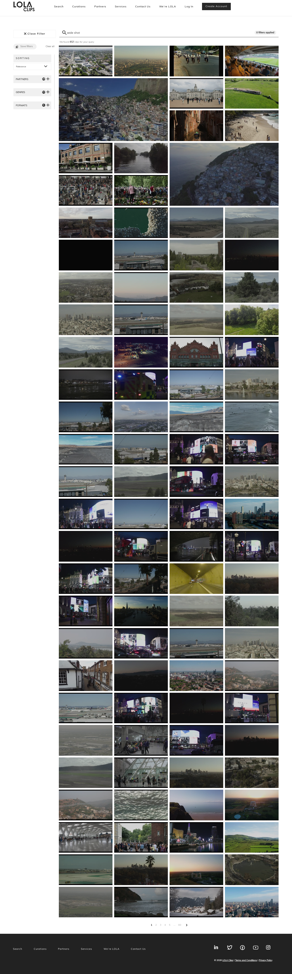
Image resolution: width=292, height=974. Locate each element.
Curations (79, 6)
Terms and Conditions (246, 960)
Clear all (50, 46)
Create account (216, 6)
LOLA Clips (227, 960)
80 (179, 924)
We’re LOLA (167, 6)
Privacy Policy (265, 960)
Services (121, 6)
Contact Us (143, 6)
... (174, 924)
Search (59, 6)
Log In (189, 6)
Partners (100, 6)
